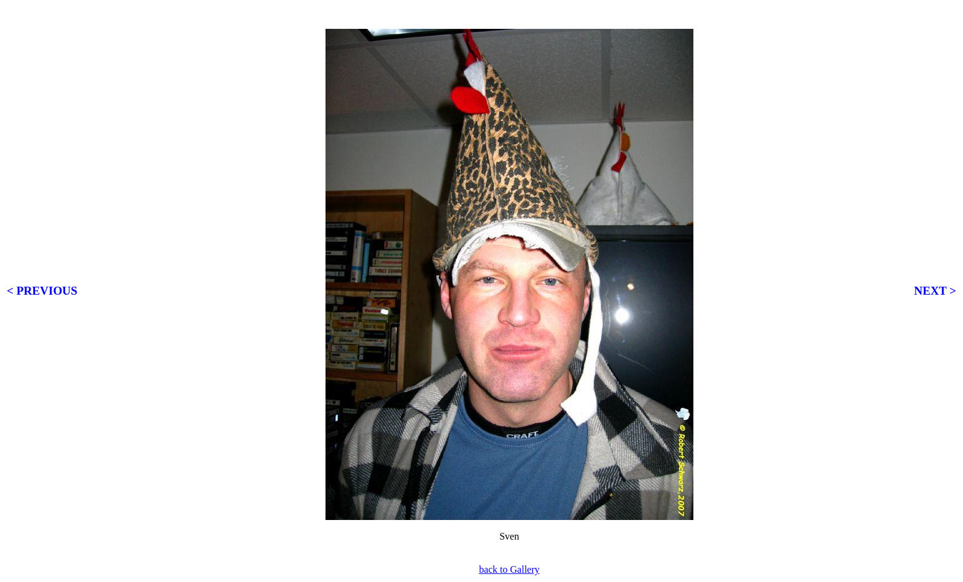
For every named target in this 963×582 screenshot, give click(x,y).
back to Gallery (509, 569)
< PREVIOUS (42, 290)
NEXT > (935, 290)
